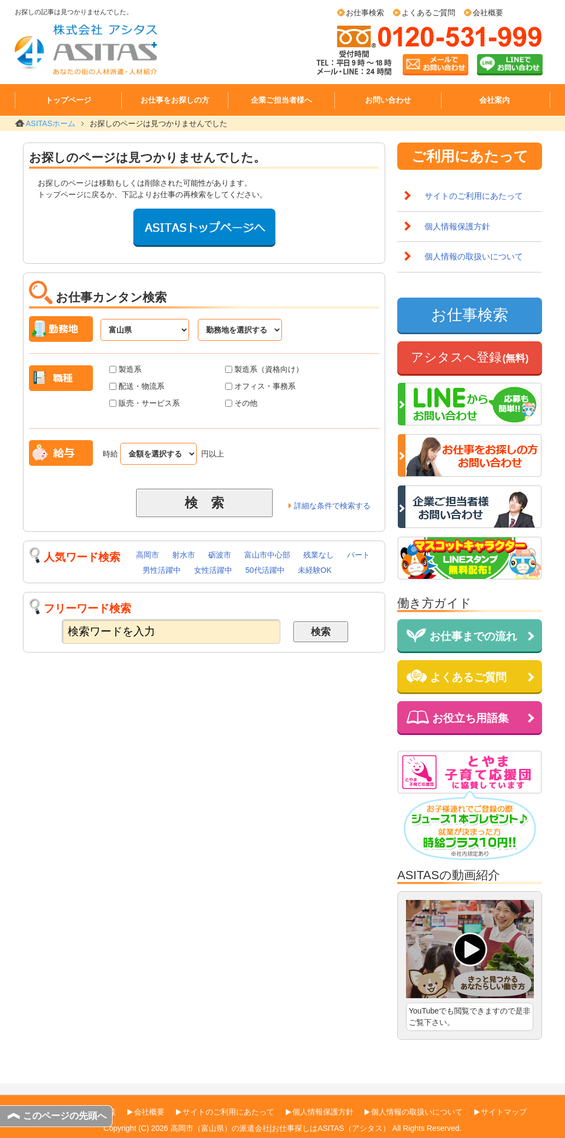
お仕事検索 (365, 12)
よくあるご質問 (428, 12)
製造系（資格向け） (264, 369)
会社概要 (488, 12)
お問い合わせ (388, 100)
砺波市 (219, 554)
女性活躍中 (213, 570)
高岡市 (147, 554)
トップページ (68, 100)
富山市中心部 (267, 554)
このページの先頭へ (65, 1116)
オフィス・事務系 (260, 386)
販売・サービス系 (144, 403)
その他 (241, 403)
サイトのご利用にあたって (474, 195)
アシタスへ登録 (470, 357)
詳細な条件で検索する (332, 505)
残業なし (318, 554)
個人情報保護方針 (457, 226)
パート (358, 554)
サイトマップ (504, 1111)
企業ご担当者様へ (281, 100)
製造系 (125, 369)
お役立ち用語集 (458, 717)
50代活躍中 (265, 570)
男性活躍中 (162, 570)
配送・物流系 (136, 386)
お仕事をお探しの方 (174, 100)
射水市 (183, 554)
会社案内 (494, 100)
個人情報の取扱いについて (474, 256)
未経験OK (315, 570)
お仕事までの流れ (462, 635)
